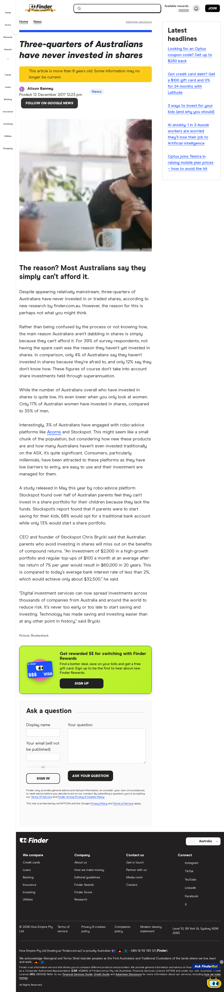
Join (212, 8)
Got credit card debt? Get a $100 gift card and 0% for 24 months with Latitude (191, 83)
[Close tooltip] (222, 962)
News (37, 21)
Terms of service (64, 929)
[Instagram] (197, 863)
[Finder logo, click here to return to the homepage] (46, 8)
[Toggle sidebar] (15, 30)
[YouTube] (197, 880)
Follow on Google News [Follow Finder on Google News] (49, 103)
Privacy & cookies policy (93, 929)
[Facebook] (197, 896)
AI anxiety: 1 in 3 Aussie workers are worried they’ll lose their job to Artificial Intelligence (188, 134)
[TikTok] (197, 871)
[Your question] (107, 746)
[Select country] (203, 841)
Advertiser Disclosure (129, 974)
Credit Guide (102, 974)
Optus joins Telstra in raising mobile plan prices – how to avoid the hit (191, 163)
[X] (197, 905)
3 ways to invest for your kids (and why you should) (191, 109)
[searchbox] (117, 8)
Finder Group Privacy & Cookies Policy (81, 797)
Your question (80, 725)
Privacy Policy (99, 803)
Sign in (43, 778)
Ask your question (90, 776)
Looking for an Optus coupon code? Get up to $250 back (190, 55)
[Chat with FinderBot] (214, 982)
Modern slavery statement (151, 929)
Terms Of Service (41, 797)
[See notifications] (196, 8)
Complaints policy (122, 929)
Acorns (54, 432)
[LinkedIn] (197, 888)
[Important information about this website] (139, 21)
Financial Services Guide (78, 974)
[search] (120, 9)
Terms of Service (123, 803)
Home (23, 21)
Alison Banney (40, 89)
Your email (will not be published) (42, 746)
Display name (38, 725)
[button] (8, 10)
